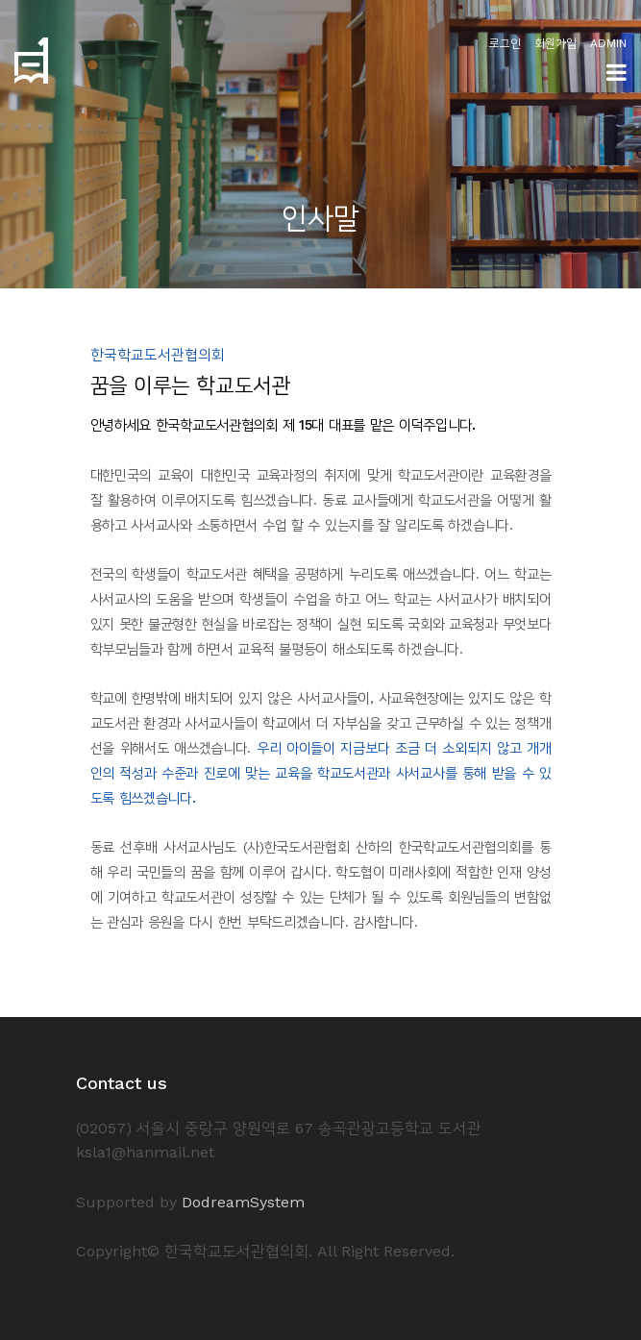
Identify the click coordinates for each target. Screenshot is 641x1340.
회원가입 (555, 43)
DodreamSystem (243, 1202)
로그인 (505, 43)
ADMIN (608, 43)
